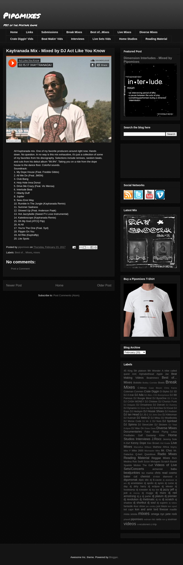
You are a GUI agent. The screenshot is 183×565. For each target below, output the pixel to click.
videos (130, 523)
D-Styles (164, 391)
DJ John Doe (155, 414)
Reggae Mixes (160, 458)
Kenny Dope (138, 442)
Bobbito (137, 382)
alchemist (157, 469)
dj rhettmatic (147, 499)
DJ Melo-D (143, 417)
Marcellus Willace (142, 447)
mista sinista (130, 514)
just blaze (161, 506)
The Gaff (148, 465)
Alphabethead (146, 374)
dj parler (146, 496)
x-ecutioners (144, 524)
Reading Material (156, 38)
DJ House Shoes (154, 411)
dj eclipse (153, 486)
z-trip (154, 524)
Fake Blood (152, 431)
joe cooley (151, 506)
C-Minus (142, 388)
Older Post (104, 285)
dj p (139, 496)
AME (134, 374)
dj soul (151, 502)
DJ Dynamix (130, 408)
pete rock (171, 514)
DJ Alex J (149, 395)
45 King (128, 370)
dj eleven (167, 486)
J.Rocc (156, 439)
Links (29, 32)
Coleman (128, 391)
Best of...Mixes (99, 32)
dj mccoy (135, 493)
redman (147, 519)
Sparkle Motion (132, 465)
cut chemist (142, 476)
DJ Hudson (171, 411)
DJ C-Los (172, 398)
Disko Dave (150, 428)
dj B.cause (156, 480)
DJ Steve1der (145, 424)
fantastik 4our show (134, 506)
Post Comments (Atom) (66, 295)
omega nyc (158, 514)
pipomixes (137, 519)
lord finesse (161, 509)
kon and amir (143, 509)
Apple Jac (162, 374)
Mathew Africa (161, 447)
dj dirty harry (138, 486)
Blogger (113, 557)
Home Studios (128, 38)
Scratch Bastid (169, 461)
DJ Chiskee (151, 401)
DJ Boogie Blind (142, 398)
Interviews (77, 38)
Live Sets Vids (102, 38)
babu (174, 468)
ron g (164, 519)
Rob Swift (137, 461)
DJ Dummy (171, 405)
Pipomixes (21, 15)
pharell (127, 519)
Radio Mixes (167, 454)
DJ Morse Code (132, 421)
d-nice (156, 476)
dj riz (158, 499)
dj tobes (173, 503)
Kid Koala (165, 443)
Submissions (49, 32)
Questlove (149, 454)
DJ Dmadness (144, 404)
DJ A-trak (129, 395)
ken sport (172, 506)
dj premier (171, 496)
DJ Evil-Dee (156, 408)
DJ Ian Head (131, 414)
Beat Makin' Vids (52, 38)
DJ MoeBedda (169, 418)
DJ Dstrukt (159, 404)
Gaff (140, 435)
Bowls (161, 382)
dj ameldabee (135, 483)
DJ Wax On (137, 428)
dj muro (160, 492)
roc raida (156, 519)
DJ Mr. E (146, 421)
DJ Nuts (156, 421)
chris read (161, 472)
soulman (172, 519)
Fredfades (129, 435)
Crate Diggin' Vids (21, 38)
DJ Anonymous (161, 395)
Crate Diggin (151, 391)
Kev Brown (153, 443)
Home (14, 32)
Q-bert (138, 454)
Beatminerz (153, 378)
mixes (37, 252)
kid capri (128, 509)
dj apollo (148, 483)
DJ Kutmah (130, 418)
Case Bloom (155, 388)
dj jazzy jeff (167, 489)
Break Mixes (74, 32)
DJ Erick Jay (143, 408)
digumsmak (131, 479)
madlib (173, 509)
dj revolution (131, 499)
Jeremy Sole (170, 439)
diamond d (170, 476)
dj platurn (158, 496)
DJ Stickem (160, 424)
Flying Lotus (169, 431)
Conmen (138, 391)
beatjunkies (132, 473)
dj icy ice (154, 489)
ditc (147, 480)
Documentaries (133, 431)
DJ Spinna (130, 424)
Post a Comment (20, 268)
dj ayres (159, 483)
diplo (141, 480)
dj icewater (142, 489)
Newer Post (14, 285)
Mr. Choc (166, 450)
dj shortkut (139, 502)
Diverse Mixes (148, 32)
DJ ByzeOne (160, 398)
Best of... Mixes (23, 252)
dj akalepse (168, 480)
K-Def (127, 443)
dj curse (169, 483)
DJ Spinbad (170, 421)
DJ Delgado (129, 405)
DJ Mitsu (155, 418)
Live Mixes (124, 32)
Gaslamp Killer (155, 435)
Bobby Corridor (150, 383)
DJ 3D (173, 391)
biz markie (147, 473)
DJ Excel (168, 408)
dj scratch (168, 499)
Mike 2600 (137, 450)
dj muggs (147, 493)
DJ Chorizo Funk (167, 401)
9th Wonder (154, 370)
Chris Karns (170, 388)
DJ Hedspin (136, 411)
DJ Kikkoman (169, 414)
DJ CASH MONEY (134, 401)
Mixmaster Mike (152, 450)
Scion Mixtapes (152, 461)
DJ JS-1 (144, 414)
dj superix (162, 502)
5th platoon (140, 370)
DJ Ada (139, 394)
